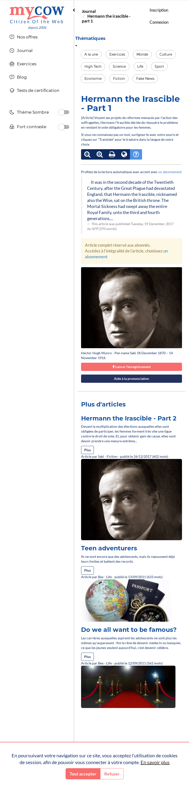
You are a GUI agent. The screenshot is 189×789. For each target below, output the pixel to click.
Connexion (159, 22)
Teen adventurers (109, 548)
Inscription (159, 10)
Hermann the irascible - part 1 (106, 18)
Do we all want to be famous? (129, 629)
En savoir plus (155, 762)
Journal (89, 11)
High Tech (92, 66)
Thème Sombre (29, 112)
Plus (87, 450)
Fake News (145, 78)
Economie (93, 78)
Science (119, 66)
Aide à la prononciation (131, 378)
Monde (142, 54)
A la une (91, 54)
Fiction (119, 78)
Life (140, 66)
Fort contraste (27, 127)
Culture (165, 54)
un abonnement (170, 172)
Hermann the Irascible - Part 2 (128, 418)
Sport (159, 66)
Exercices (117, 54)
